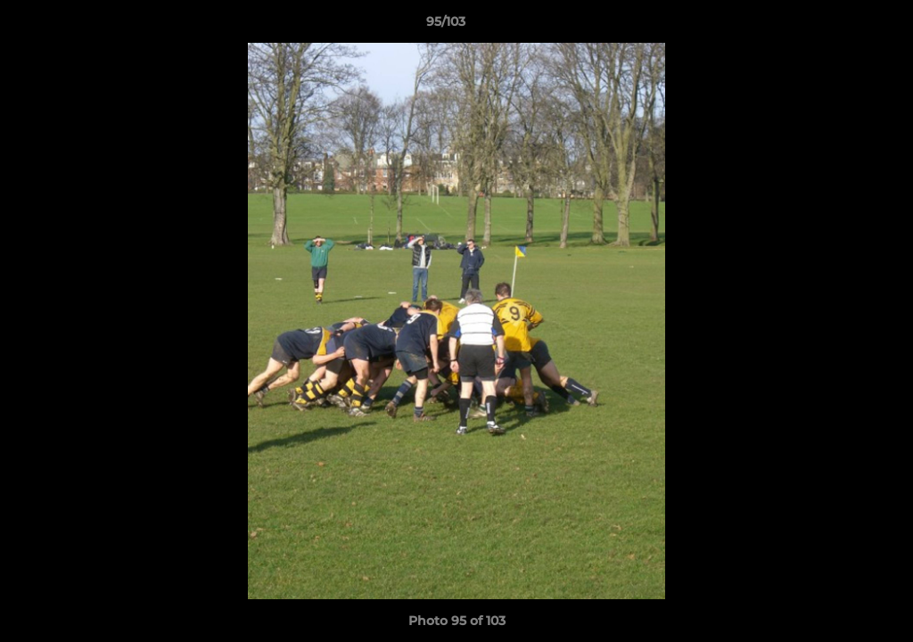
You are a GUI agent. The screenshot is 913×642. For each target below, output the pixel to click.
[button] (838, 26)
